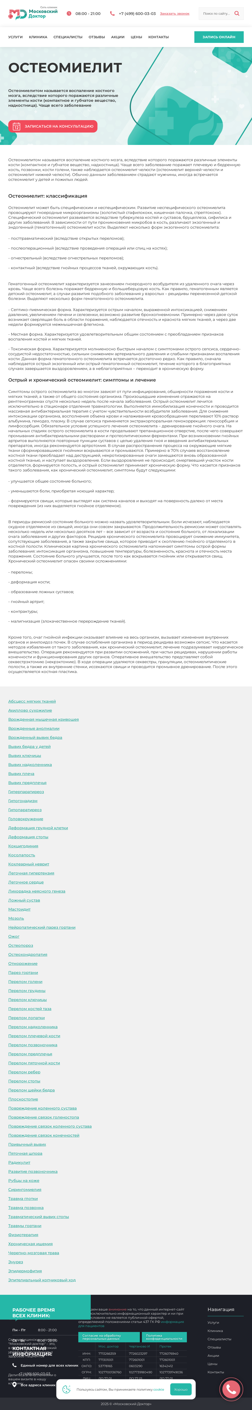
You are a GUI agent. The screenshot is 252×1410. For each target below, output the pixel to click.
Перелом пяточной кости (34, 1062)
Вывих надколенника (30, 764)
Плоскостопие (23, 1099)
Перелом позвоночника (32, 1044)
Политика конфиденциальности (164, 1337)
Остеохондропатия (27, 954)
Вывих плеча (21, 773)
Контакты (158, 37)
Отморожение (22, 963)
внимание (118, 1309)
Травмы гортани (24, 1225)
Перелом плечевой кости (34, 1035)
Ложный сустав (24, 900)
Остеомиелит (92, 671)
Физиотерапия (23, 1234)
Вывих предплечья (27, 782)
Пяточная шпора (25, 1153)
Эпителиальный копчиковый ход (42, 1279)
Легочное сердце (26, 882)
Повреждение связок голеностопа (43, 1117)
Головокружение (25, 818)
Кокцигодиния (23, 845)
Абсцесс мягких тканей (32, 701)
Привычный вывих (27, 1144)
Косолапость (21, 855)
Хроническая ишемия (30, 1243)
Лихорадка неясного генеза (36, 891)
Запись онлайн (219, 37)
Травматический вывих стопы (38, 1216)
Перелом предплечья (30, 1053)
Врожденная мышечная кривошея (43, 719)
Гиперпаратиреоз (26, 791)
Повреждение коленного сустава (42, 1108)
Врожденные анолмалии (33, 728)
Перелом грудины (26, 990)
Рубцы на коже (23, 1180)
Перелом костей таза (29, 1008)
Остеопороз (20, 945)
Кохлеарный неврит (28, 864)
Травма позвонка (26, 1207)
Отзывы (97, 37)
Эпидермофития (25, 1270)
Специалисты (68, 37)
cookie (160, 1389)
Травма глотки (23, 1198)
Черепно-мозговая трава (33, 1252)
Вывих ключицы (24, 755)
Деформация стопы (28, 836)
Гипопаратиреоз (25, 809)
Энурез (15, 1261)
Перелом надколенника (33, 1026)
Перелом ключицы (27, 999)
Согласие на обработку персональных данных (101, 1337)
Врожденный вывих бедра (35, 737)
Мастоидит (19, 909)
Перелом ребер (24, 1072)
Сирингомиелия (24, 1189)
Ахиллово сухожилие (30, 710)
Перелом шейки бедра (31, 1090)
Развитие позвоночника (33, 1171)
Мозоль (16, 918)
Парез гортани (23, 972)
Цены (136, 37)
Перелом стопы (24, 1081)
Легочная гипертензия (31, 873)
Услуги (15, 37)
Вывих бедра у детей (29, 746)
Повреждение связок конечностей (43, 1135)
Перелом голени (25, 981)
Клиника (38, 37)
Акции (118, 37)
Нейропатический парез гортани (41, 927)
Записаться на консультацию (59, 126)
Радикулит (19, 1162)
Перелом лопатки (26, 1017)
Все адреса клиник (40, 1385)
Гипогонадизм (22, 800)
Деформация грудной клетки (38, 827)
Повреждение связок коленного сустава (50, 1126)
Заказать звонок (174, 13)
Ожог (13, 936)
